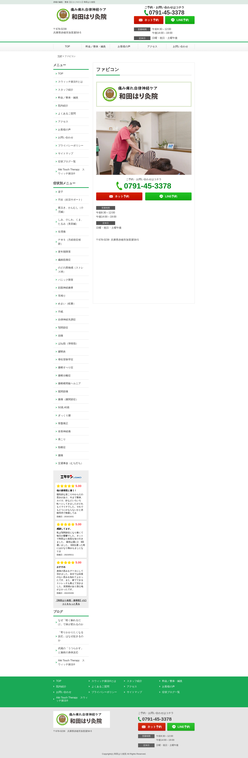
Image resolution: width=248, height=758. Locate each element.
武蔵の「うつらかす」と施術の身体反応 (70, 650)
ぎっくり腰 (64, 415)
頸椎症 (62, 447)
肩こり (62, 439)
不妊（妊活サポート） (70, 199)
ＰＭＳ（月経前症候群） (69, 241)
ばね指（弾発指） (68, 343)
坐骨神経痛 (64, 431)
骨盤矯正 (63, 423)
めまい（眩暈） (67, 303)
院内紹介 (63, 105)
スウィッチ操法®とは (70, 81)
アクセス (152, 46)
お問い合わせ (180, 46)
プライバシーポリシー (70, 145)
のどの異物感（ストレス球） (70, 269)
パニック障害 (65, 279)
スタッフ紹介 (65, 89)
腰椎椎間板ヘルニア (69, 383)
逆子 (60, 191)
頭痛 (60, 335)
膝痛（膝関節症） (68, 399)
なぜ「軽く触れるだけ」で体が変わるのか (70, 622)
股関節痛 (63, 391)
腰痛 (60, 455)
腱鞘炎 (62, 351)
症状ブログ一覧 (67, 161)
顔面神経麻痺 (65, 287)
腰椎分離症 (64, 375)
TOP (67, 46)
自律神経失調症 (67, 319)
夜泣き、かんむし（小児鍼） (70, 209)
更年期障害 (64, 251)
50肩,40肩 (63, 407)
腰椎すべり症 (65, 367)
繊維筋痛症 (64, 259)
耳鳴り (62, 295)
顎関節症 (63, 327)
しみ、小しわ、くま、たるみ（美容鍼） (70, 221)
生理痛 (62, 231)
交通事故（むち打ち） (70, 463)
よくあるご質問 (67, 113)
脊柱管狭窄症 (65, 359)
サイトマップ (65, 153)
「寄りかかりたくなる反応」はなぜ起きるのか (70, 636)
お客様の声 (124, 46)
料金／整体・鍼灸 (96, 46)
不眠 (60, 311)
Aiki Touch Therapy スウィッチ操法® (71, 171)
